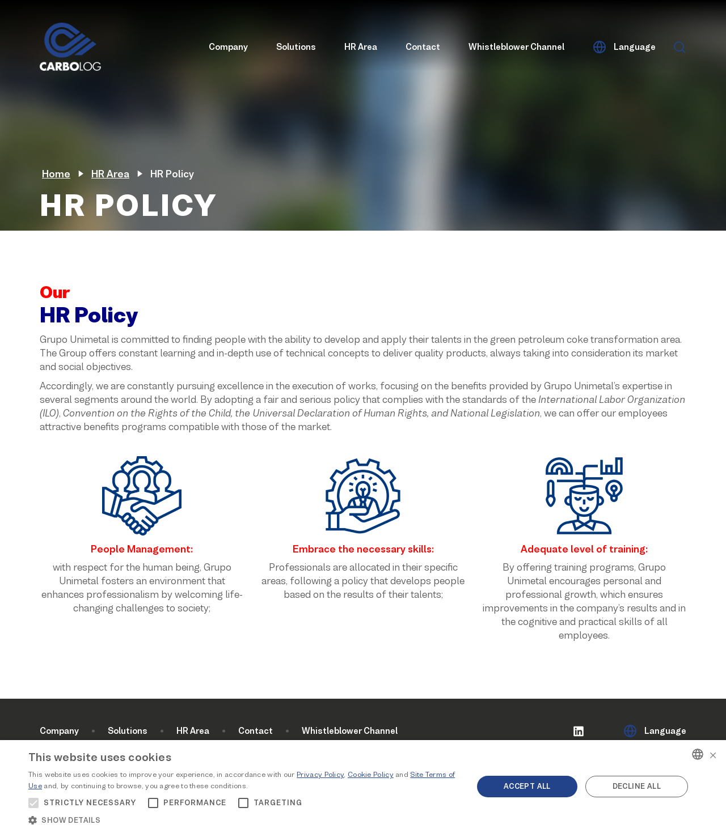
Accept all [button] (527, 786)
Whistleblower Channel (516, 47)
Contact (423, 47)
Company (228, 47)
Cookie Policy (371, 774)
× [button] (713, 754)
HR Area (360, 47)
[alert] (363, 786)
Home (56, 174)
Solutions (296, 47)
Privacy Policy (320, 774)
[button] (244, 819)
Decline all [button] (637, 786)
